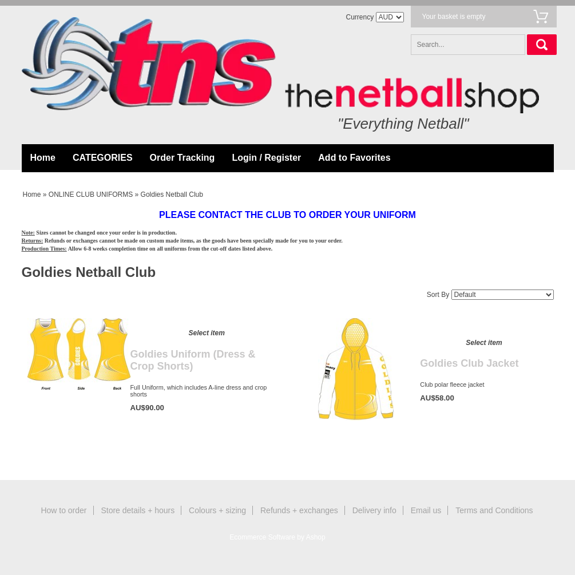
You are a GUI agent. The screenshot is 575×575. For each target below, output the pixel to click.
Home (42, 157)
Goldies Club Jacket (469, 363)
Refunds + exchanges (299, 510)
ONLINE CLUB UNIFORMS (91, 195)
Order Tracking (182, 157)
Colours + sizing (217, 510)
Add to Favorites (354, 157)
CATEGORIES (103, 157)
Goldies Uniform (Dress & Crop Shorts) (193, 360)
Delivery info (374, 510)
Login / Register (266, 157)
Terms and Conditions (494, 510)
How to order (63, 510)
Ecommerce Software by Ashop (277, 537)
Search (542, 44)
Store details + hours (138, 510)
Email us (426, 510)
